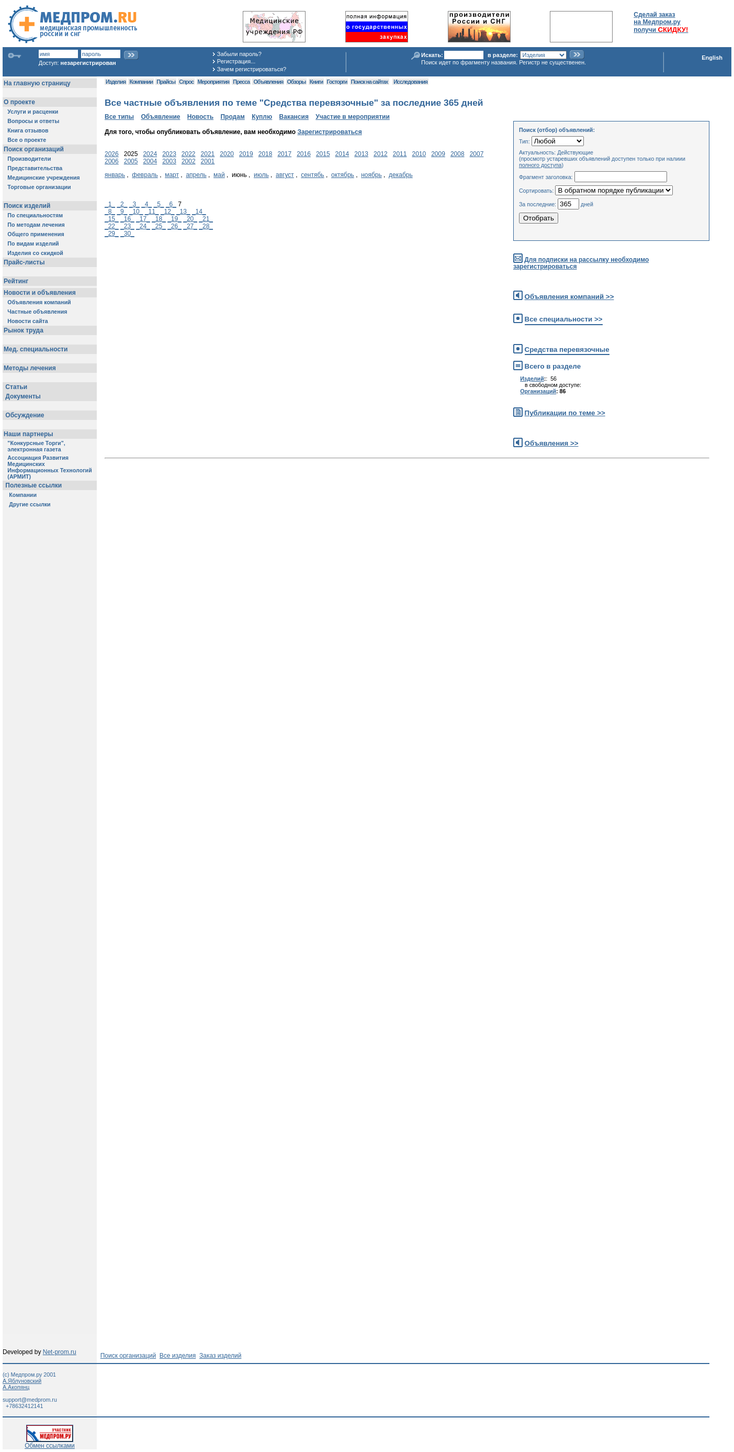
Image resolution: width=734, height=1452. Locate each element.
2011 (400, 154)
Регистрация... (236, 61)
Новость (200, 116)
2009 (438, 154)
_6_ (171, 204)
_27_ (190, 226)
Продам (232, 116)
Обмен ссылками (50, 1442)
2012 (381, 154)
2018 (265, 154)
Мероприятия (213, 82)
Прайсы (165, 82)
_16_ (127, 219)
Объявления (268, 82)
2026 (112, 154)
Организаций (538, 391)
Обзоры (296, 82)
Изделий (532, 378)
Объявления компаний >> (569, 297)
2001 (208, 161)
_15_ (112, 219)
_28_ (206, 226)
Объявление (160, 116)
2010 (419, 154)
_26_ (174, 226)
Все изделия (178, 1355)
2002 (189, 161)
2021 (208, 154)
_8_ (110, 211)
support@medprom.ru (30, 1399)
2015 (323, 154)
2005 (131, 161)
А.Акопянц (16, 1387)
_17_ (143, 219)
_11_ (152, 211)
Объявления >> (552, 443)
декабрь (401, 175)
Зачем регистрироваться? (251, 69)
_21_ (206, 219)
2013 (361, 154)
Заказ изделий (220, 1355)
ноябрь (371, 175)
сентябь (312, 175)
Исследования (410, 82)
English (712, 57)
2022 (189, 154)
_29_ (112, 233)
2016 (304, 154)
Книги (316, 82)
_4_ (146, 204)
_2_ (122, 204)
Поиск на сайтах (369, 82)
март (172, 175)
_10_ (136, 211)
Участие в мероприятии (352, 116)
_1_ (110, 204)
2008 (457, 154)
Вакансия (294, 116)
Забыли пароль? (239, 54)
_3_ (134, 204)
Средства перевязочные (567, 349)
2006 (112, 161)
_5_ (159, 204)
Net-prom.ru (59, 1352)
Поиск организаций (128, 1355)
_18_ (159, 219)
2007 (477, 154)
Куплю (262, 116)
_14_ (199, 211)
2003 (169, 161)
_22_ (112, 226)
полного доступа (540, 165)
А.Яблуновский (22, 1381)
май (219, 175)
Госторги (337, 82)
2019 (246, 154)
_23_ (127, 226)
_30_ (127, 233)
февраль (145, 175)
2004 (150, 161)
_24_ (143, 226)
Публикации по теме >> (565, 413)
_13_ (183, 211)
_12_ (168, 211)
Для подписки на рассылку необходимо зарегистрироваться (581, 263)
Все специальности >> (564, 319)
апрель (196, 175)
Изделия (116, 82)
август (285, 175)
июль (261, 175)
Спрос (186, 82)
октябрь (342, 175)
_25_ (159, 226)
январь (115, 175)
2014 (342, 154)
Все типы (119, 116)
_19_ (174, 219)
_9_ (122, 211)
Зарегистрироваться (329, 132)
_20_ (190, 219)
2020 (227, 154)
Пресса (241, 82)
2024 (150, 154)
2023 (169, 154)
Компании (141, 82)
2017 (284, 154)
